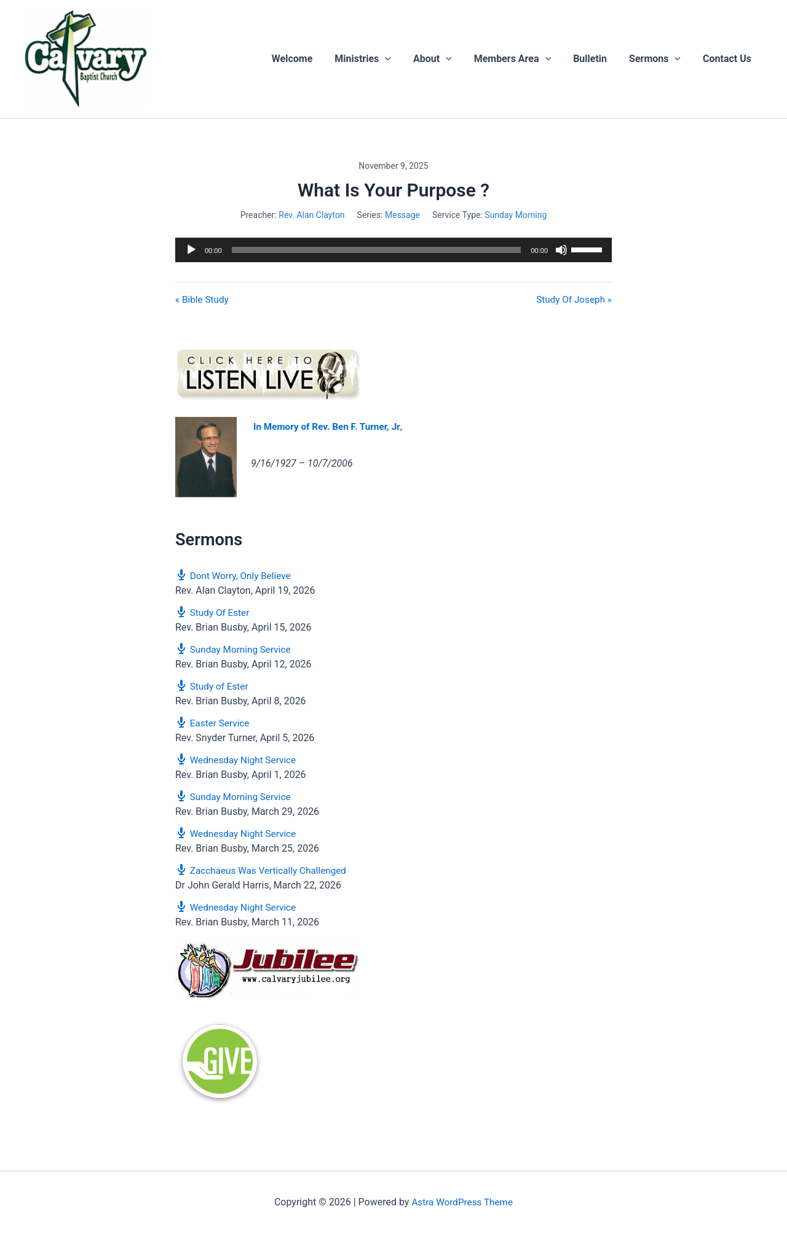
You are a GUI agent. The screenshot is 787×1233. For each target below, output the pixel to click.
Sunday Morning (515, 215)
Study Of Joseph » (572, 300)
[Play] (191, 250)
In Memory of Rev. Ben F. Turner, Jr (331, 427)
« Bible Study (203, 300)
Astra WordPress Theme (462, 1202)
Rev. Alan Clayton (311, 215)
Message (402, 215)
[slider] (376, 250)
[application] (393, 250)
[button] (398, 59)
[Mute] (561, 250)
